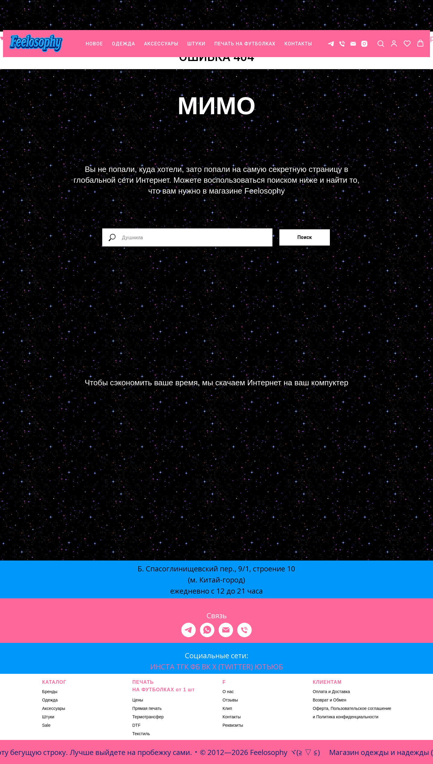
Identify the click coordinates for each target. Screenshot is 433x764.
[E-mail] (353, 16)
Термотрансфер (148, 716)
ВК (206, 666)
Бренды (49, 691)
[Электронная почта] (226, 630)
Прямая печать (147, 708)
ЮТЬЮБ (269, 666)
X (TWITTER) (232, 666)
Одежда (50, 700)
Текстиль (141, 733)
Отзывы (230, 700)
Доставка (341, 691)
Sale (46, 725)
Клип (227, 708)
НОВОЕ (94, 17)
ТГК (182, 666)
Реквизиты (233, 725)
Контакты (232, 716)
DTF (136, 725)
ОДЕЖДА (123, 17)
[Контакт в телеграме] (331, 16)
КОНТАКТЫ (298, 17)
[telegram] (188, 630)
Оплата (320, 691)
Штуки (48, 716)
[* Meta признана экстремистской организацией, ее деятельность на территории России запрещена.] (364, 16)
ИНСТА (162, 666)
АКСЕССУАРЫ (161, 17)
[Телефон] (342, 16)
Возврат (321, 700)
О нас (228, 691)
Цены (137, 700)
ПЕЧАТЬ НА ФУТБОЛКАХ (244, 17)
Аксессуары (53, 708)
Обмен (339, 700)
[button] (380, 16)
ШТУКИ (196, 17)
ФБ (195, 666)
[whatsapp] (207, 630)
